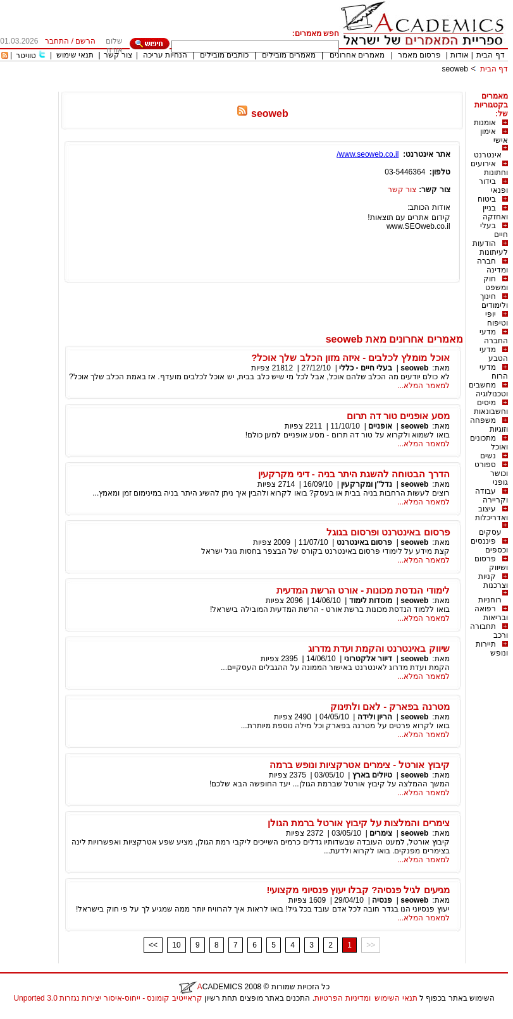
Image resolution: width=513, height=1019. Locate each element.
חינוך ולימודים (494, 301)
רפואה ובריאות (491, 613)
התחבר (57, 41)
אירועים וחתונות (489, 168)
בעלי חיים (494, 230)
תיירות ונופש (492, 648)
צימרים (380, 833)
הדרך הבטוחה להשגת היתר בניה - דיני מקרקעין (353, 473)
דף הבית (490, 55)
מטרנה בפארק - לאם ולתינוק (390, 706)
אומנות (485, 122)
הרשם (85, 41)
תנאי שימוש (75, 55)
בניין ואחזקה (495, 212)
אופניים (380, 426)
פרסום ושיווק (491, 563)
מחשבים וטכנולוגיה (488, 389)
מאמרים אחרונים (357, 55)
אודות (459, 55)
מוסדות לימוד (370, 600)
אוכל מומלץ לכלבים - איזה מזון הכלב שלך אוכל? (350, 357)
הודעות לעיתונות (490, 248)
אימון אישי (494, 136)
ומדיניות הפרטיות (342, 998)
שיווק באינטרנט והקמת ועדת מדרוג (379, 648)
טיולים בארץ (372, 775)
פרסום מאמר (419, 55)
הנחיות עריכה (165, 55)
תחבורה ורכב (489, 631)
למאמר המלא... (423, 385)
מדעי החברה (493, 336)
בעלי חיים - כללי (365, 367)
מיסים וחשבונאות (491, 407)
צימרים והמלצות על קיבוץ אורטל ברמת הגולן (359, 822)
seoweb (455, 68)
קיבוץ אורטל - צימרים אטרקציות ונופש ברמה (359, 764)
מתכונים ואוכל (489, 442)
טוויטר (26, 55)
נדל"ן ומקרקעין (366, 484)
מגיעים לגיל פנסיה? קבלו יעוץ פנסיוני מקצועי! (357, 889)
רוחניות (490, 599)
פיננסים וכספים (489, 545)
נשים (488, 455)
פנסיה (382, 900)
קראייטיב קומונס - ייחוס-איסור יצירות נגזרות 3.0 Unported (107, 998)
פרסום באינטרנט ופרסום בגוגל (388, 532)
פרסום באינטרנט (364, 542)
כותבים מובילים (224, 55)
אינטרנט (488, 154)
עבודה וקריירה (491, 495)
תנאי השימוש (395, 998)
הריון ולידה (374, 716)
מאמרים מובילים (288, 55)
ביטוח (487, 199)
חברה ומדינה (492, 265)
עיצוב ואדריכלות (491, 513)
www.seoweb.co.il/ (368, 154)
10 (176, 945)
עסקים (490, 532)
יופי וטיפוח (496, 318)
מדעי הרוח (493, 372)
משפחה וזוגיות (489, 425)
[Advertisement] (277, 87)
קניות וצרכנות (493, 581)
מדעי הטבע (493, 354)
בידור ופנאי (493, 186)
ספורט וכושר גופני (491, 473)
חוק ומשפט (495, 283)
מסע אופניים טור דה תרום (398, 415)
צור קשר (118, 55)
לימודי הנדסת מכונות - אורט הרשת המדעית (363, 590)
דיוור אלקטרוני (368, 658)
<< (153, 945)
